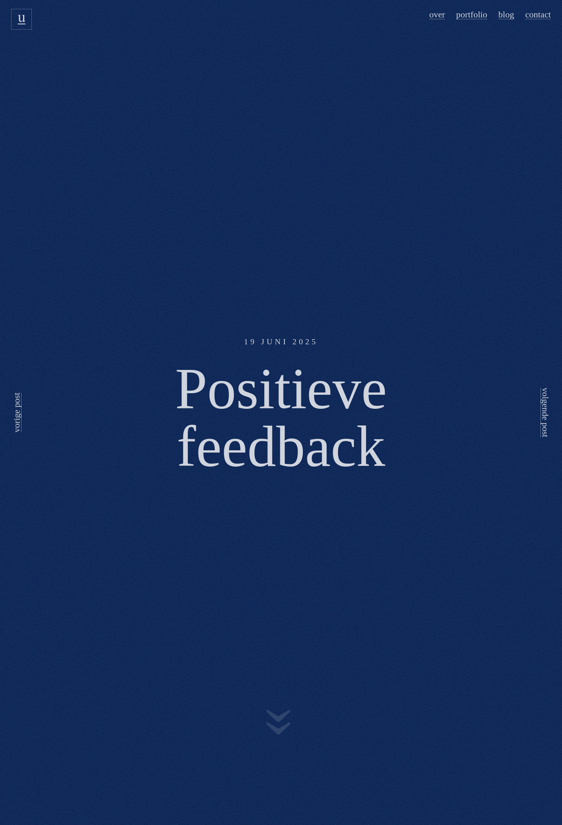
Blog (506, 14)
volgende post (545, 412)
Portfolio (471, 14)
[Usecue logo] (21, 19)
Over (437, 14)
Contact (538, 14)
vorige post (16, 412)
